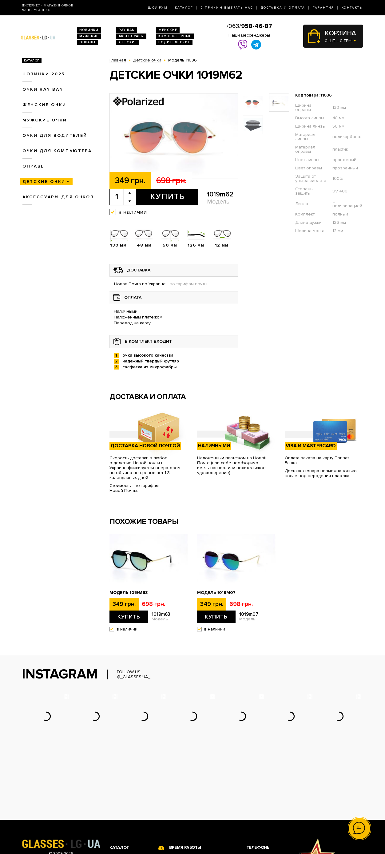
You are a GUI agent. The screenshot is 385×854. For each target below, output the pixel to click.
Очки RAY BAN (42, 89)
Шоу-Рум (158, 8)
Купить (167, 196)
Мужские (88, 36)
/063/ (249, 26)
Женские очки (44, 104)
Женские (167, 30)
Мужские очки (44, 120)
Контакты (352, 8)
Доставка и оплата (283, 8)
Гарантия (323, 8)
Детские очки (43, 181)
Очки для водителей (54, 135)
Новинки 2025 (43, 74)
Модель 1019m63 (128, 592)
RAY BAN (127, 30)
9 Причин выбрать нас (227, 8)
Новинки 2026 (124, 793)
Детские (128, 42)
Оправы (87, 42)
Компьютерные (174, 36)
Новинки (88, 30)
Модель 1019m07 (216, 592)
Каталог (184, 8)
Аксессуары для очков (58, 197)
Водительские (174, 42)
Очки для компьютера (57, 150)
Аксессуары (131, 36)
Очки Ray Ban (123, 799)
